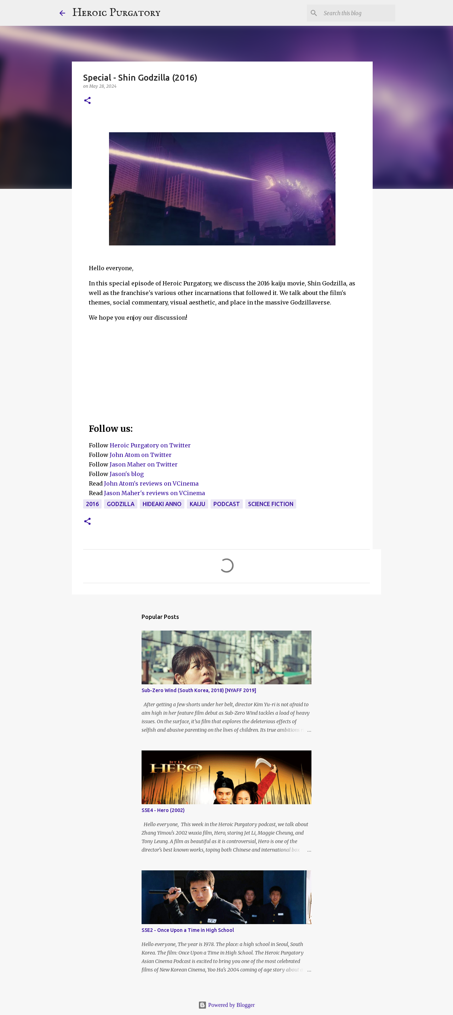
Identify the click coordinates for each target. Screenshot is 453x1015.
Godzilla (120, 504)
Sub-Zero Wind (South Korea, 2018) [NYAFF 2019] (199, 690)
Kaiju (197, 504)
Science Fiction (270, 504)
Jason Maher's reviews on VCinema (154, 493)
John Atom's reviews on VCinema (151, 483)
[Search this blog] (358, 13)
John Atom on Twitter (141, 454)
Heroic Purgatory (116, 13)
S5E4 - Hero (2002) (163, 810)
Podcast (226, 504)
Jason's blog (127, 473)
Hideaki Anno (162, 504)
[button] (87, 101)
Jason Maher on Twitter (144, 464)
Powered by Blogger (226, 1005)
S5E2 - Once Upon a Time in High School (188, 930)
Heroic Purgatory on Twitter (150, 445)
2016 (92, 504)
